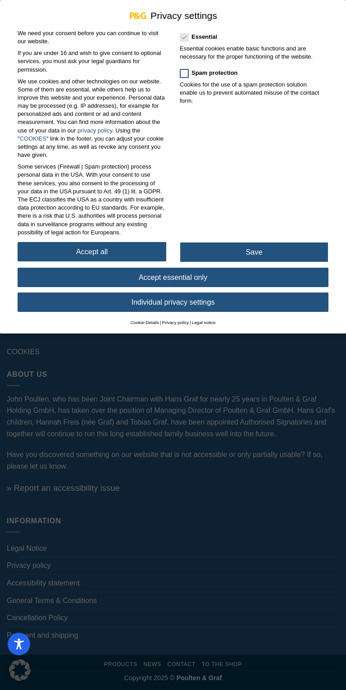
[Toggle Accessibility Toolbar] (19, 644)
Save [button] (254, 245)
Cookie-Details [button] (145, 315)
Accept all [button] (92, 245)
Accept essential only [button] (173, 270)
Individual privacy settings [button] (172, 295)
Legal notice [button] (204, 315)
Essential (202, 30)
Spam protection (213, 66)
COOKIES (33, 131)
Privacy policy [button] (175, 315)
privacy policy (94, 123)
